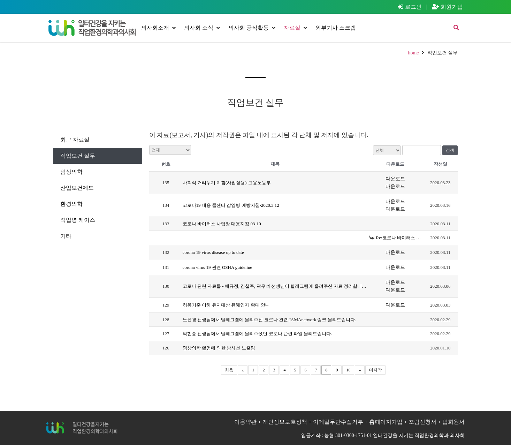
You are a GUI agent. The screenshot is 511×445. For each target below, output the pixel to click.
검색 (450, 150)
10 (348, 370)
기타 (65, 236)
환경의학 (71, 204)
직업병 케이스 (77, 220)
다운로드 (395, 178)
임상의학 (71, 172)
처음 (229, 370)
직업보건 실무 (77, 156)
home (413, 52)
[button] (159, 28)
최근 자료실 (75, 140)
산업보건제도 (77, 188)
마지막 (375, 370)
